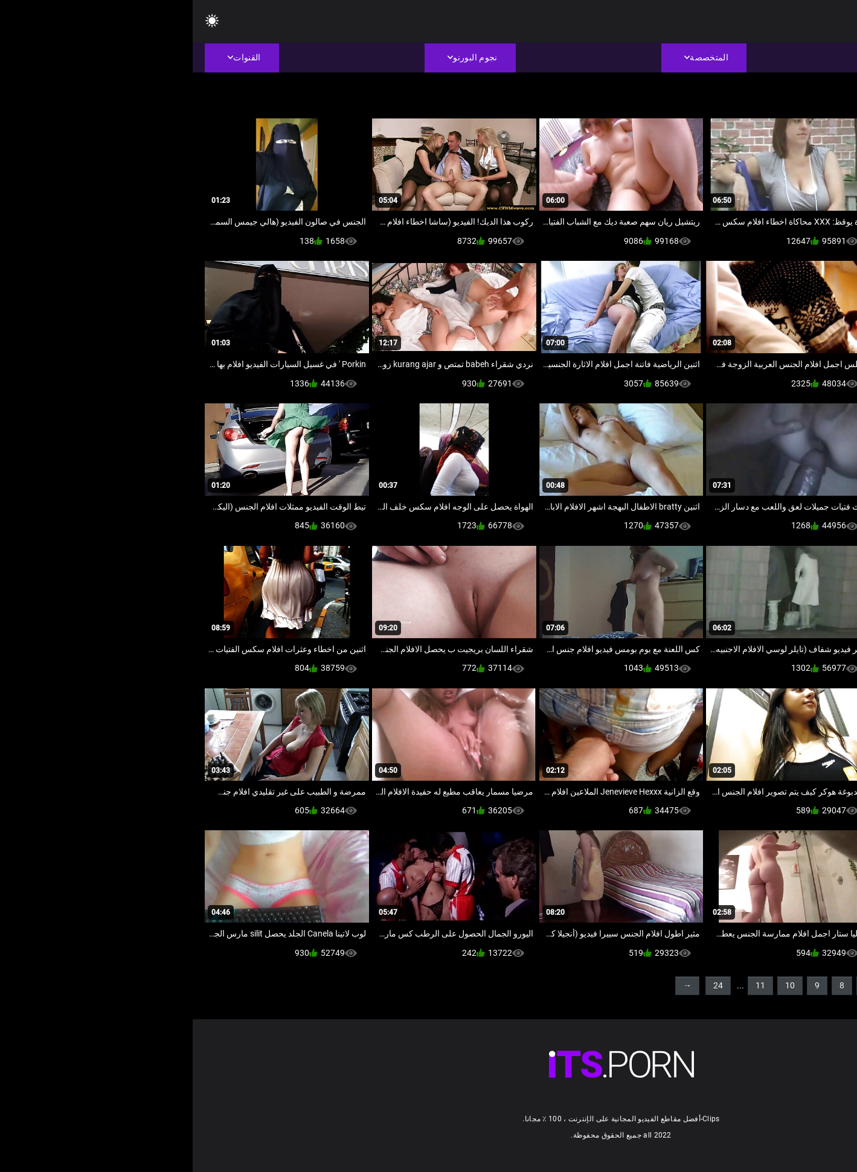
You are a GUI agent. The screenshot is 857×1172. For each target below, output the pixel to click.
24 (525, 985)
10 (597, 985)
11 (568, 985)
